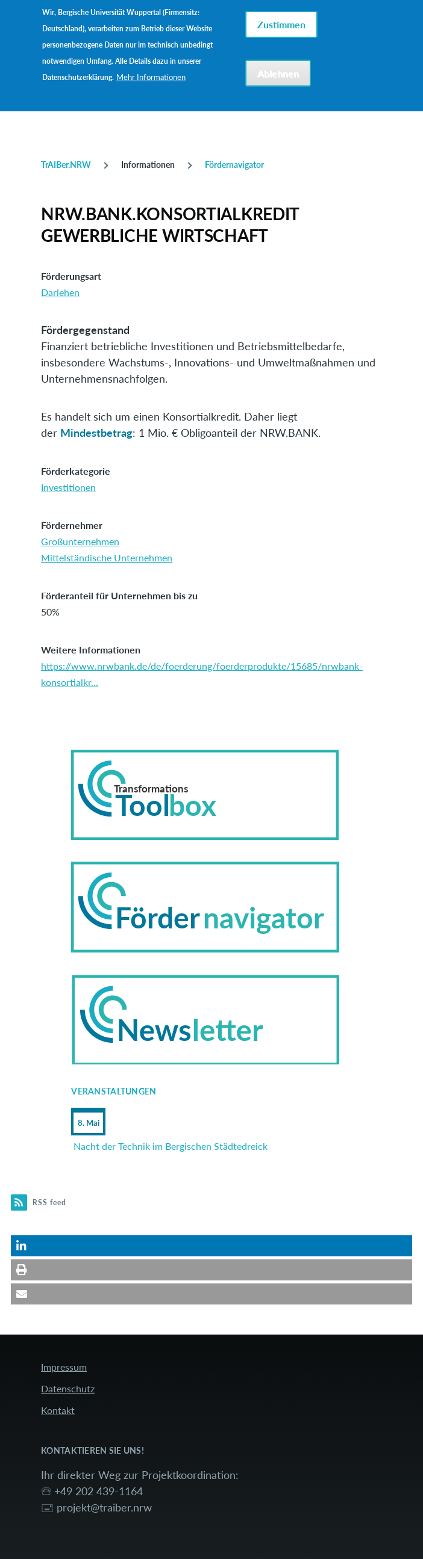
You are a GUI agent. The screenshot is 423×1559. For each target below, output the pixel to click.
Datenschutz (68, 1388)
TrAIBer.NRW (66, 164)
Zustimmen (281, 20)
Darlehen (60, 292)
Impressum (64, 1366)
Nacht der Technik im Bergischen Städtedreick (171, 1146)
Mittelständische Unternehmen (106, 557)
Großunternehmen (80, 541)
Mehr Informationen (151, 73)
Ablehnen (278, 69)
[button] (211, 1245)
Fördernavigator (234, 164)
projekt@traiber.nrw (104, 1507)
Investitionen (68, 487)
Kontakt (58, 1410)
